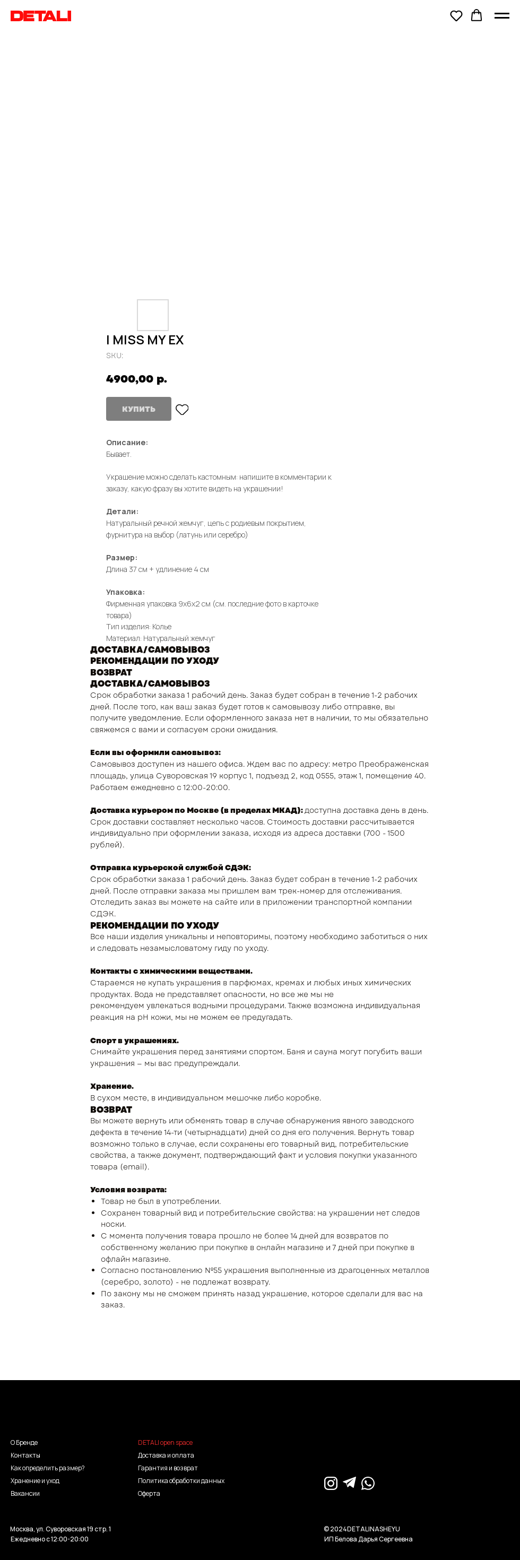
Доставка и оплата (166, 1455)
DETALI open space (165, 1442)
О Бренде (24, 1442)
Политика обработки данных (181, 1480)
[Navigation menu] (502, 16)
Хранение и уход (35, 1480)
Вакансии (25, 1493)
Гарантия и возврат (168, 1467)
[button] (456, 15)
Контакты (25, 1455)
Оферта (149, 1493)
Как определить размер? (48, 1467)
